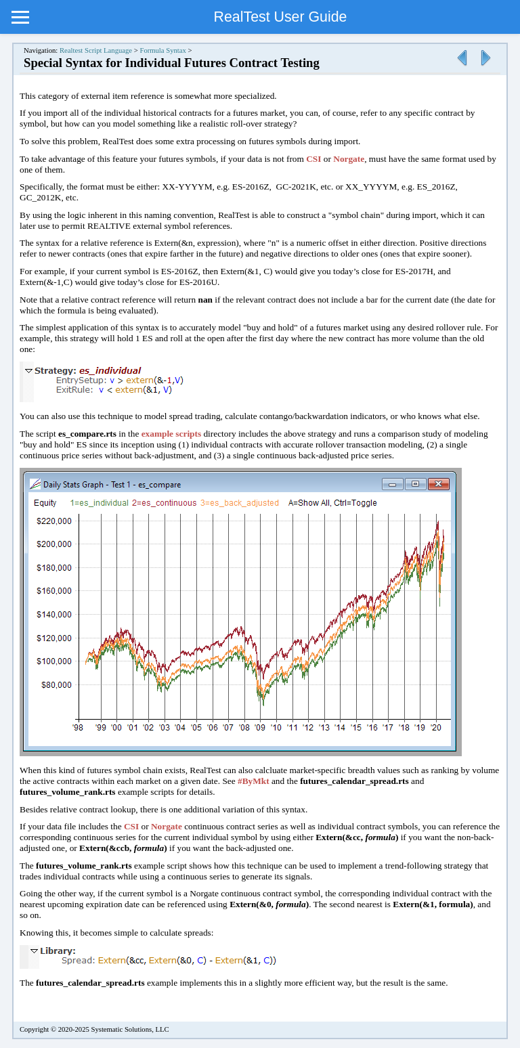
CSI (313, 159)
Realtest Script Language (96, 50)
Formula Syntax (162, 50)
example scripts (171, 434)
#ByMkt (253, 781)
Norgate (348, 159)
